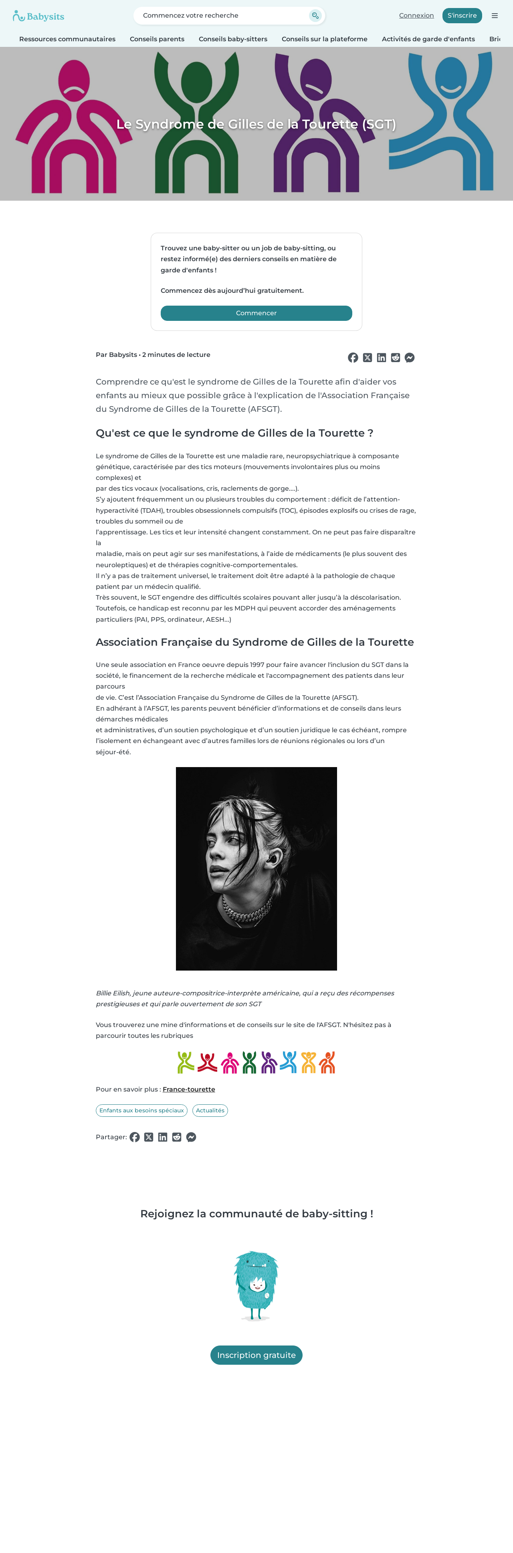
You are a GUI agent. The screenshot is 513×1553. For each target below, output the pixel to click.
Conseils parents (157, 39)
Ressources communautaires (67, 39)
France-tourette (189, 1089)
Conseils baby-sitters (233, 39)
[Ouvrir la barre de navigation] (494, 15)
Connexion (416, 15)
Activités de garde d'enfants (428, 39)
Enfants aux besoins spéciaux (141, 1110)
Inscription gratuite (256, 1355)
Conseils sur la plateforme (325, 39)
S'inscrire (462, 15)
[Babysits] (38, 15)
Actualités (210, 1110)
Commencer (256, 313)
